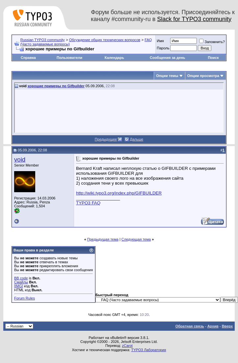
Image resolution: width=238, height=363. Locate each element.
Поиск (213, 58)
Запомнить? (212, 42)
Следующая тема (136, 239)
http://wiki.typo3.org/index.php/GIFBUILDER (119, 193)
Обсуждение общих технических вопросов (104, 40)
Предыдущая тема (103, 239)
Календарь (114, 58)
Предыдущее (106, 139)
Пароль (163, 48)
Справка (28, 58)
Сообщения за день (167, 58)
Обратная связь (189, 326)
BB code (21, 278)
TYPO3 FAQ (88, 202)
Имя (160, 41)
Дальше (136, 139)
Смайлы (21, 282)
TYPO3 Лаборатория (148, 350)
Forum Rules (24, 298)
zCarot (127, 346)
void (19, 159)
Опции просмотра (203, 76)
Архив (213, 326)
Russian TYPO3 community (42, 40)
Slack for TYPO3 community (194, 19)
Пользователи (69, 58)
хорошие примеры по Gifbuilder (56, 86)
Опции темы (167, 76)
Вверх (227, 326)
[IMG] (18, 286)
